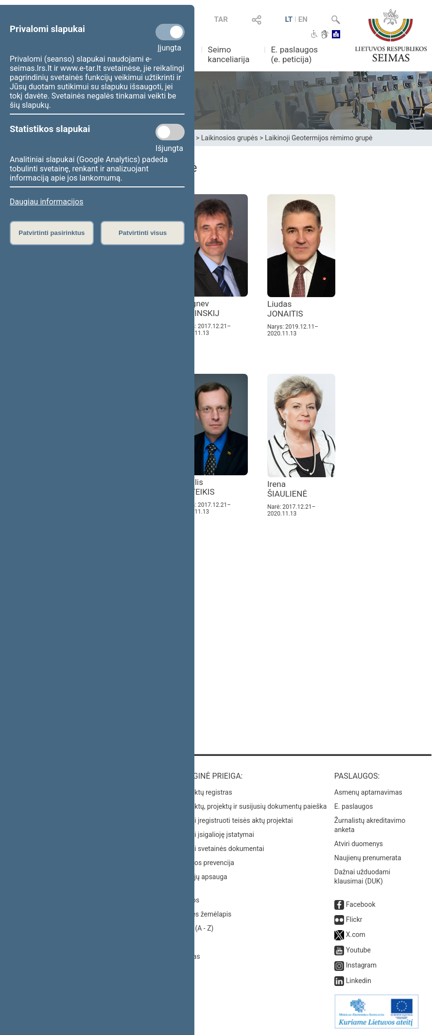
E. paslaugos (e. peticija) (294, 54)
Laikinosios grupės (229, 138)
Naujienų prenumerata (367, 858)
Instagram (361, 965)
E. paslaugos (353, 806)
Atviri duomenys (358, 844)
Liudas (285, 308)
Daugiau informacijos (46, 201)
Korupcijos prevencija (202, 863)
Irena (287, 489)
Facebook (361, 904)
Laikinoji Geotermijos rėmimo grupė (318, 138)
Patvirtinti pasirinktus (51, 232)
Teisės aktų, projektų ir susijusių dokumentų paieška (248, 806)
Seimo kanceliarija (229, 54)
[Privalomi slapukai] (170, 32)
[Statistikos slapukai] (170, 132)
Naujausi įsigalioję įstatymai (212, 834)
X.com (355, 934)
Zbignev (200, 308)
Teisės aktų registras (201, 792)
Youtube (358, 950)
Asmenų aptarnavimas (368, 792)
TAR (221, 19)
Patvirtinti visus (143, 232)
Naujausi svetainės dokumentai (217, 848)
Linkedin (358, 981)
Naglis (197, 487)
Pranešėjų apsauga (198, 877)
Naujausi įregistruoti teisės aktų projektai (231, 820)
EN (303, 19)
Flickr (354, 919)
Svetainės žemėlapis (200, 914)
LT (289, 19)
